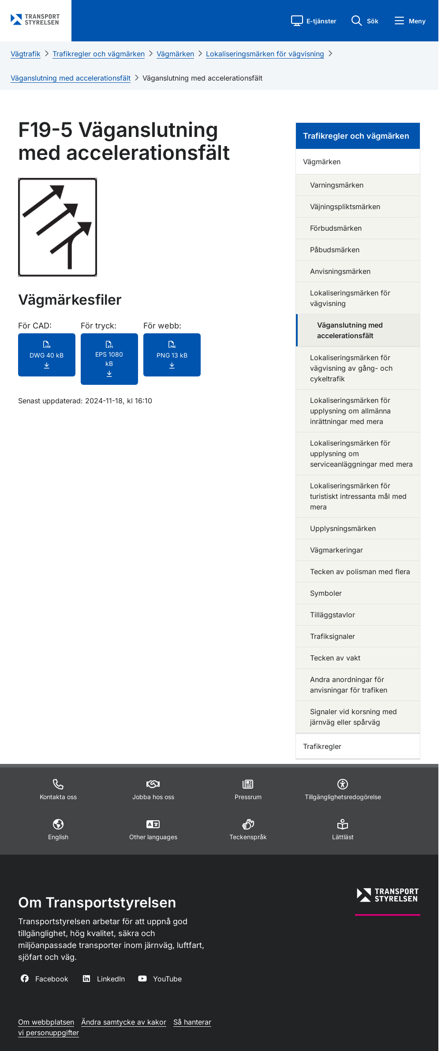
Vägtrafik (26, 53)
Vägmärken (175, 53)
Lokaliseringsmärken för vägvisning (265, 53)
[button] (314, 20)
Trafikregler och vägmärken (98, 53)
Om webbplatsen (46, 1022)
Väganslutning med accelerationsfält (71, 78)
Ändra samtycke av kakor (123, 1022)
